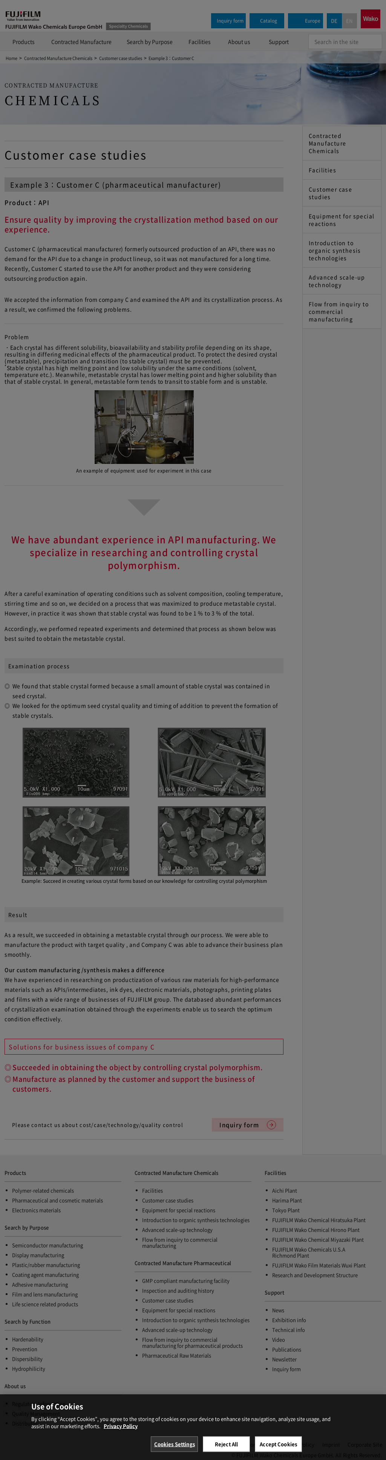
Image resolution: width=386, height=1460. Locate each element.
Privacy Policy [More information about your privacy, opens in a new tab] (121, 1434)
